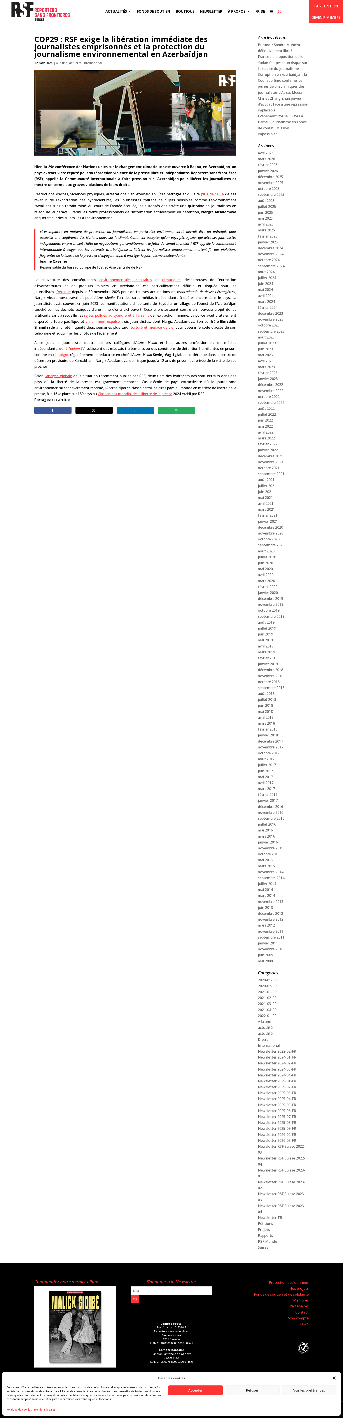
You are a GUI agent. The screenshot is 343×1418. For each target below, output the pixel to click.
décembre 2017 (270, 741)
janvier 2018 (268, 735)
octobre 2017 (269, 753)
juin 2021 (265, 491)
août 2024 (266, 271)
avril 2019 (265, 646)
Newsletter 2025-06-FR (277, 1110)
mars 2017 (266, 788)
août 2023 (266, 337)
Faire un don (326, 6)
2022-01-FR (267, 1015)
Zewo (304, 1324)
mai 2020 (265, 568)
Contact (302, 1312)
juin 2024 (265, 283)
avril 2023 (265, 361)
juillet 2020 (267, 557)
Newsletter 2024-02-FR (277, 1063)
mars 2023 (266, 366)
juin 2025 (265, 212)
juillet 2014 (267, 883)
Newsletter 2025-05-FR (277, 1104)
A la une (61, 63)
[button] (334, 1378)
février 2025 (267, 236)
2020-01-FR (267, 980)
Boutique (185, 12)
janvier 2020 (268, 592)
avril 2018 (265, 717)
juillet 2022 (267, 414)
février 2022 (267, 444)
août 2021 (266, 479)
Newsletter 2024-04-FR (277, 1075)
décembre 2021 (270, 456)
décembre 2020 (270, 527)
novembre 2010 (270, 949)
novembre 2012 (270, 919)
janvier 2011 (268, 943)
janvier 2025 (268, 242)
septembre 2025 (271, 194)
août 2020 (266, 551)
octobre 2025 (269, 188)
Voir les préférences (309, 1390)
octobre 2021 (269, 467)
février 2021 (267, 515)
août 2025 (266, 200)
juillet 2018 (267, 699)
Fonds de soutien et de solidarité (281, 1294)
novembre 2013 (270, 901)
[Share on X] (94, 410)
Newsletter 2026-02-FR (277, 1134)
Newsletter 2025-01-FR (277, 1081)
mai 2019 (265, 640)
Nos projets (299, 1288)
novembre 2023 (270, 319)
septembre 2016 (271, 818)
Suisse (263, 1247)
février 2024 (267, 307)
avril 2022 (265, 432)
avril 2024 (265, 295)
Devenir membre (326, 17)
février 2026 (267, 164)
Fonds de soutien (153, 12)
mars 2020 (266, 580)
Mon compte (298, 1318)
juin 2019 (265, 634)
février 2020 (267, 586)
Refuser (252, 1390)
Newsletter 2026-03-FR (277, 1140)
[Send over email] (176, 410)
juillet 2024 (267, 277)
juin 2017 (265, 771)
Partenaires (299, 1306)
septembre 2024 (271, 266)
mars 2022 (266, 438)
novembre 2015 (270, 848)
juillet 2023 (267, 343)
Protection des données (289, 1282)
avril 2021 (265, 503)
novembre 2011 (270, 931)
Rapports (265, 1235)
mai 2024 (265, 289)
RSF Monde (267, 1241)
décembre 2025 (270, 176)
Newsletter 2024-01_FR (277, 1057)
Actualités (116, 12)
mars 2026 (266, 158)
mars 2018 (266, 723)
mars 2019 (266, 652)
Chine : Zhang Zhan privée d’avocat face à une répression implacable (283, 104)
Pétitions (265, 1223)
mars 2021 (266, 509)
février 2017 (267, 794)
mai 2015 (265, 859)
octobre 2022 (269, 396)
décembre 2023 (270, 313)
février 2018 (267, 729)
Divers (263, 1039)
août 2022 (266, 408)
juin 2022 (265, 420)
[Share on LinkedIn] (135, 410)
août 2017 (266, 759)
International (92, 63)
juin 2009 (265, 955)
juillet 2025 (267, 206)
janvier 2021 (268, 521)
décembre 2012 (270, 913)
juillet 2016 (267, 824)
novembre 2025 (270, 182)
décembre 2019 (270, 598)
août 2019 (266, 622)
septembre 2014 (271, 877)
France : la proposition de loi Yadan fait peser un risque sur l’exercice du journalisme (282, 62)
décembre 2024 (270, 248)
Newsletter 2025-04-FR (277, 1098)
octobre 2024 (269, 259)
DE (263, 12)
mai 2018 (265, 711)
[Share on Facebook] (53, 410)
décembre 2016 (270, 806)
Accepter (195, 1390)
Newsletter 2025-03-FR (277, 1092)
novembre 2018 (270, 675)
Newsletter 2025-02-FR (277, 1087)
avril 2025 (265, 224)
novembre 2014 (270, 872)
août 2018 (266, 693)
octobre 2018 (269, 681)
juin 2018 (265, 705)
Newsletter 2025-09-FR (277, 1128)
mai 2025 (265, 218)
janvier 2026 (268, 170)
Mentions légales (45, 1409)
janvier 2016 (268, 842)
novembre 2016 (270, 812)
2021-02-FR (267, 997)
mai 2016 (265, 830)
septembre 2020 (271, 545)
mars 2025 (266, 230)
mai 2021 (265, 497)
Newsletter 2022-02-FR (277, 1051)
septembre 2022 (271, 402)
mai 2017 (265, 776)
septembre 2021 (271, 473)
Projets (264, 1229)
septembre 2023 (271, 331)
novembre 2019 (270, 604)
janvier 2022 (268, 450)
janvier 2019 (268, 663)
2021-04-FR (267, 1009)
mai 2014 (265, 889)
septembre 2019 (271, 616)
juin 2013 (265, 907)
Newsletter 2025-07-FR (277, 1116)
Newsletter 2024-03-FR (277, 1069)
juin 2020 (265, 563)
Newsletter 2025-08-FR (277, 1122)
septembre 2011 (271, 937)
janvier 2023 (268, 378)
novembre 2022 (270, 390)
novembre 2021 (270, 462)
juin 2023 (265, 349)
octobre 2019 (269, 610)
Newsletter (211, 12)
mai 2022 (265, 426)
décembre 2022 (270, 384)
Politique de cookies (19, 1409)
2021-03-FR (267, 1003)
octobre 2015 (269, 854)
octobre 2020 (269, 539)
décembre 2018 (270, 669)
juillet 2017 (267, 764)
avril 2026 (265, 153)
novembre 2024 (270, 254)
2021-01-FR (267, 991)
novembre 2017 (270, 747)
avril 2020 (265, 574)
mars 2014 (266, 895)
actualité (75, 63)
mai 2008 (265, 961)
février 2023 (267, 372)
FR (257, 12)
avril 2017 (265, 782)
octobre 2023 (269, 325)
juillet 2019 (267, 628)
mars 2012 (266, 925)
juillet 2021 (267, 485)
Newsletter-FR (270, 1217)
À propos (236, 12)
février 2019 (267, 658)
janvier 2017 (268, 800)
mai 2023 (265, 354)
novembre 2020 (270, 533)
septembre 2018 (271, 687)
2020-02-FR (267, 986)
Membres (301, 1300)
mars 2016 (266, 836)
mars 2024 (266, 301)
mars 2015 (266, 866)
